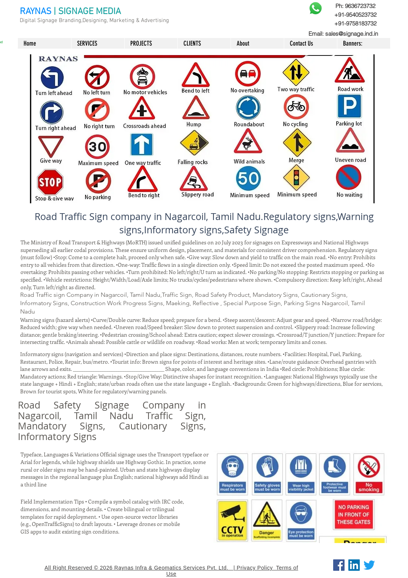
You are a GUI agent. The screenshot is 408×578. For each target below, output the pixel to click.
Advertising (155, 20)
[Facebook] (339, 565)
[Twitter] (369, 565)
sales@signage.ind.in (351, 33)
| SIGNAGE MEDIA (87, 11)
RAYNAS (35, 11)
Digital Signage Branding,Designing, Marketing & (80, 20)
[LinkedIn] (354, 565)
